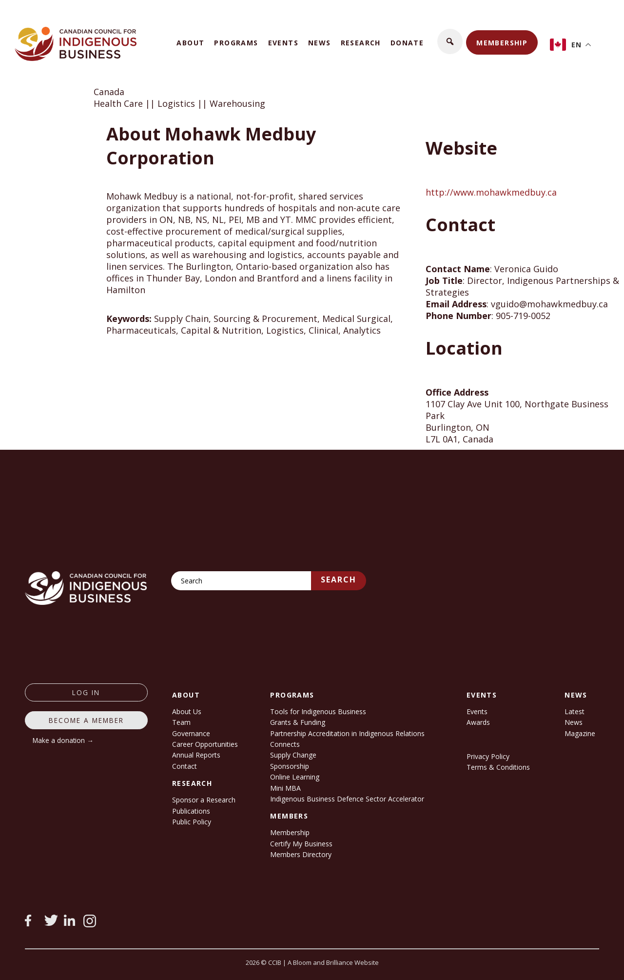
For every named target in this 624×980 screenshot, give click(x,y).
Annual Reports (196, 755)
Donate (407, 42)
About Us (186, 711)
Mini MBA (285, 788)
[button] (450, 41)
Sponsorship (289, 766)
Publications (191, 811)
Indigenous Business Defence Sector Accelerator (347, 798)
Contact (184, 766)
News (319, 42)
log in (86, 692)
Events (283, 42)
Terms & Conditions (498, 767)
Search (338, 579)
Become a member (86, 720)
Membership (501, 42)
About (190, 42)
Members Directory (301, 854)
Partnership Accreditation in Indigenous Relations (347, 733)
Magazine (580, 733)
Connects (285, 744)
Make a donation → (63, 740)
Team (181, 722)
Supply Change (293, 755)
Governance (191, 733)
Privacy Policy (488, 756)
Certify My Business (301, 843)
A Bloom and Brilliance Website (333, 962)
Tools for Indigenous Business (318, 711)
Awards (478, 722)
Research (361, 42)
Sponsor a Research (203, 799)
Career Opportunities (205, 744)
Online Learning (294, 776)
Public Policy (191, 821)
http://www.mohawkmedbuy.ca (491, 192)
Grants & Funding (297, 722)
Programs (236, 42)
